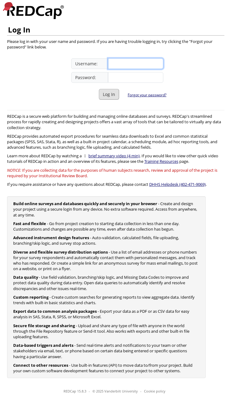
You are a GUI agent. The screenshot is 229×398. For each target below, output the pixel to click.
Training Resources (161, 161)
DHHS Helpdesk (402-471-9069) (177, 184)
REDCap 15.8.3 (75, 391)
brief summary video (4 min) (114, 156)
